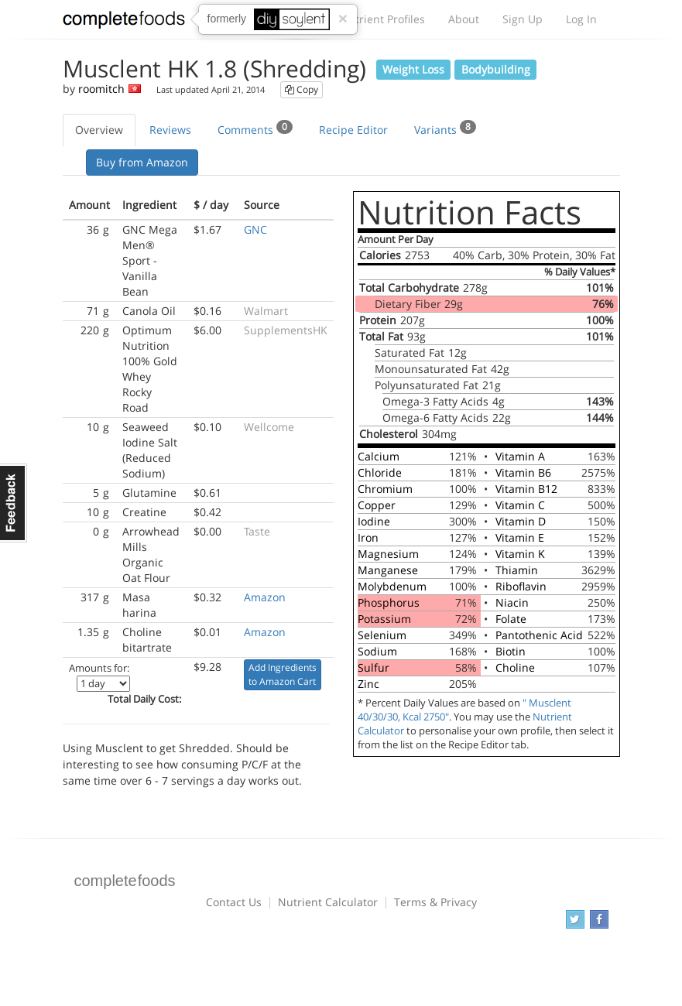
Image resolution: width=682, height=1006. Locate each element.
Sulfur (373, 667)
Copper (377, 505)
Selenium (382, 635)
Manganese (388, 570)
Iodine (374, 521)
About (463, 19)
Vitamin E (519, 537)
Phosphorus (389, 602)
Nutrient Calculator (328, 902)
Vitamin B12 (526, 488)
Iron (368, 537)
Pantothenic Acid (539, 635)
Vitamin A (520, 456)
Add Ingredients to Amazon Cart (282, 674)
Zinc (368, 683)
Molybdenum (392, 586)
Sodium (377, 651)
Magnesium (388, 553)
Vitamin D (520, 521)
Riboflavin (521, 586)
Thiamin (516, 570)
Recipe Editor (353, 129)
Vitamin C (520, 505)
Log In (581, 19)
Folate (510, 618)
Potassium (384, 618)
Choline (515, 667)
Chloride (380, 472)
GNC (255, 229)
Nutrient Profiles (382, 19)
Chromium (385, 488)
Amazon (265, 597)
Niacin (512, 602)
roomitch (101, 88)
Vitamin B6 (523, 472)
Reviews (170, 129)
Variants (445, 128)
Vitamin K (520, 553)
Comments (255, 128)
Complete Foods (124, 22)
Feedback (13, 503)
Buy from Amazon (142, 162)
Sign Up (522, 19)
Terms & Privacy (435, 902)
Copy (301, 89)
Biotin (510, 651)
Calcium (378, 456)
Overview (99, 129)
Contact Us (234, 902)
